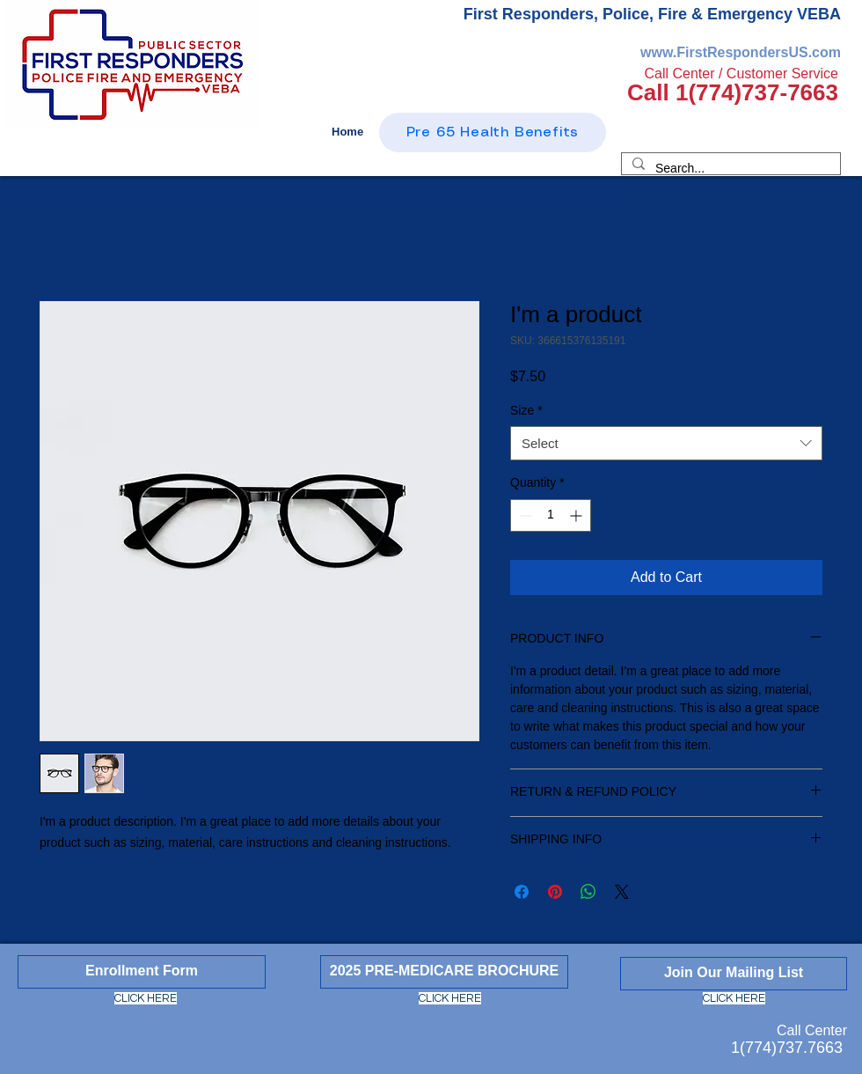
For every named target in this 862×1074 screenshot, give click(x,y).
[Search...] (729, 169)
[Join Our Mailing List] (733, 973)
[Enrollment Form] (142, 972)
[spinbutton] (550, 515)
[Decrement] (524, 515)
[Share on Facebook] (521, 891)
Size (526, 410)
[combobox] (666, 443)
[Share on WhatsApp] (588, 891)
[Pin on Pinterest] (555, 891)
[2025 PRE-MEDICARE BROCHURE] (444, 972)
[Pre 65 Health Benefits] (492, 132)
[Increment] (577, 515)
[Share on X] (621, 891)
